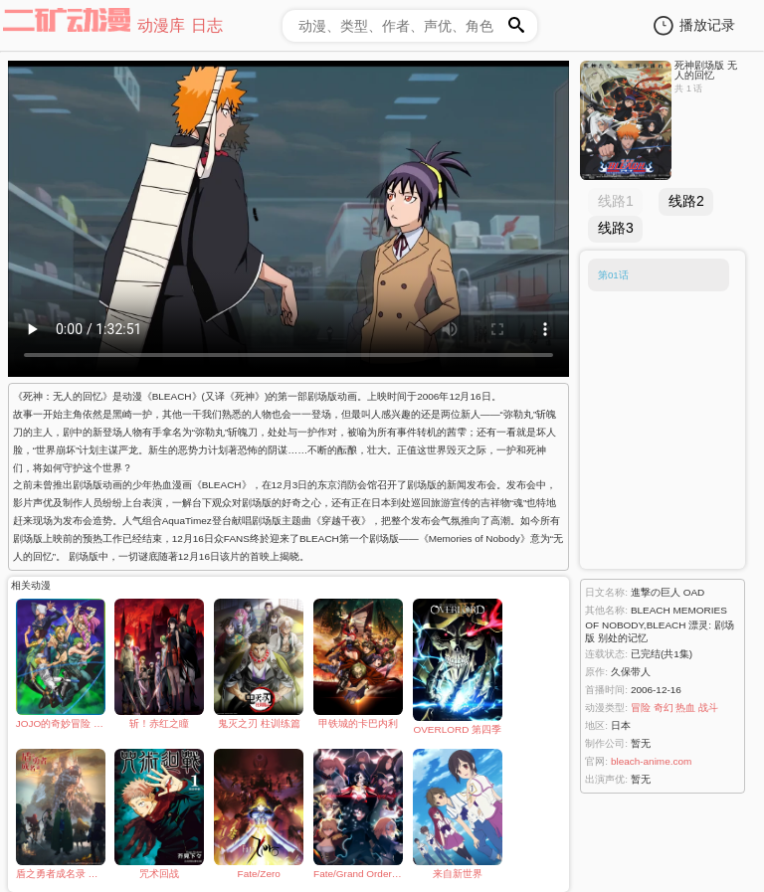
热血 (685, 707)
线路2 (686, 201)
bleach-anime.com (651, 761)
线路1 (616, 201)
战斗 (708, 707)
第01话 (613, 274)
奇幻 (663, 707)
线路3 (616, 228)
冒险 (641, 707)
